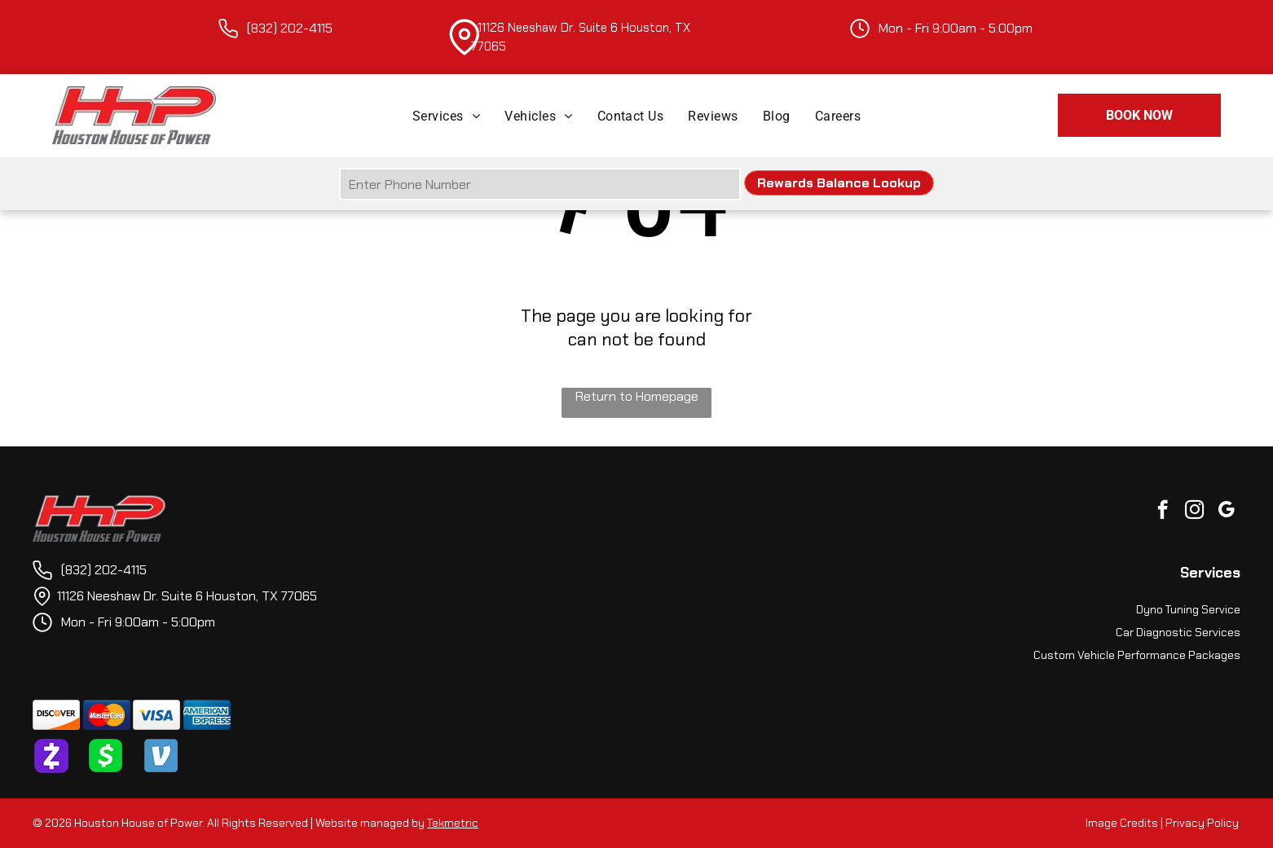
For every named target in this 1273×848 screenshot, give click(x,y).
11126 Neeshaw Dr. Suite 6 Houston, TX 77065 (187, 595)
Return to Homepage (636, 396)
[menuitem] (446, 115)
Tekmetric (452, 822)
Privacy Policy (1202, 822)
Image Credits (1122, 822)
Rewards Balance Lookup (839, 182)
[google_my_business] (1226, 511)
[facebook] (1162, 511)
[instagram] (1194, 511)
